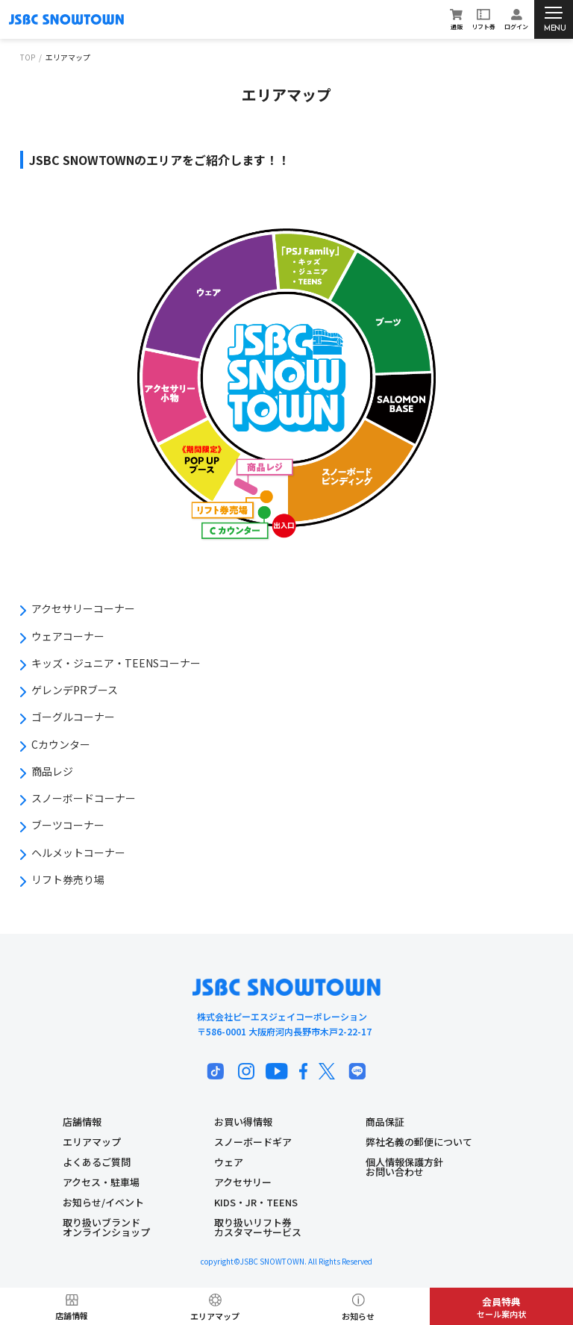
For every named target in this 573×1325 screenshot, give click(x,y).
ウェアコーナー (67, 636)
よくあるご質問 (97, 1162)
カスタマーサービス (257, 1232)
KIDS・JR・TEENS (256, 1202)
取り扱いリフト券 (253, 1222)
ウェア (228, 1162)
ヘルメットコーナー (78, 852)
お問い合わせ (395, 1171)
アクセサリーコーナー (83, 608)
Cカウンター (60, 744)
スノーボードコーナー (83, 798)
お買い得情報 (243, 1121)
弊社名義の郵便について (419, 1142)
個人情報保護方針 (404, 1162)
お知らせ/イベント (103, 1202)
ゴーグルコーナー (73, 716)
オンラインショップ (106, 1232)
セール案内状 (501, 1307)
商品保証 (385, 1121)
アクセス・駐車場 (101, 1182)
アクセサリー (243, 1182)
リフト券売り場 (67, 879)
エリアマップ (92, 1142)
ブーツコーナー (67, 824)
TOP (27, 57)
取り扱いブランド (101, 1222)
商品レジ (52, 771)
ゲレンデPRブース (74, 689)
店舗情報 (82, 1121)
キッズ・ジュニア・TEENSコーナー (116, 662)
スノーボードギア (253, 1142)
